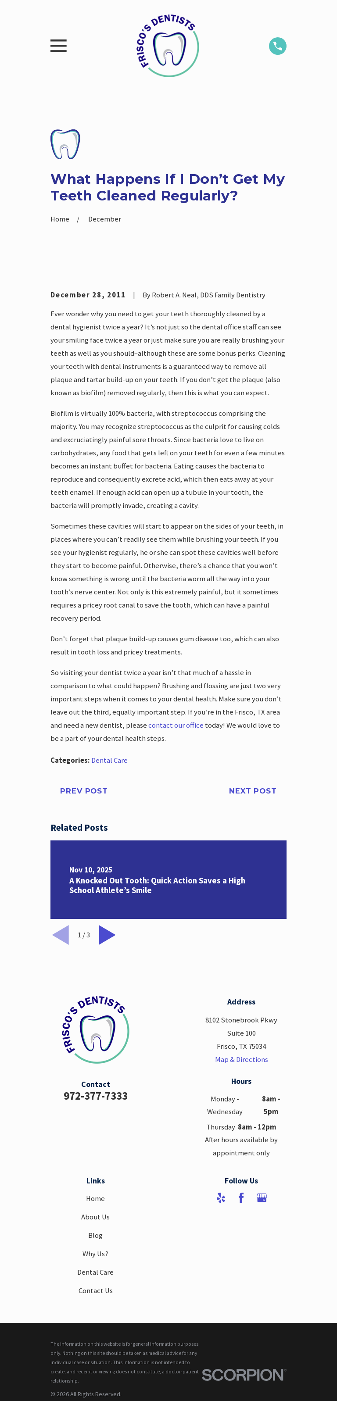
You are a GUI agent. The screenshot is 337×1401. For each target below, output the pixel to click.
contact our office (176, 725)
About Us (95, 1217)
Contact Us (96, 1290)
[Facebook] (241, 1198)
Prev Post (84, 790)
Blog (95, 1235)
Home (95, 1198)
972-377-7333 (96, 1096)
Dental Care (109, 760)
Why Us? (95, 1253)
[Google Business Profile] (262, 1198)
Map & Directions (241, 1059)
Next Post (253, 790)
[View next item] (107, 935)
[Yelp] (221, 1198)
